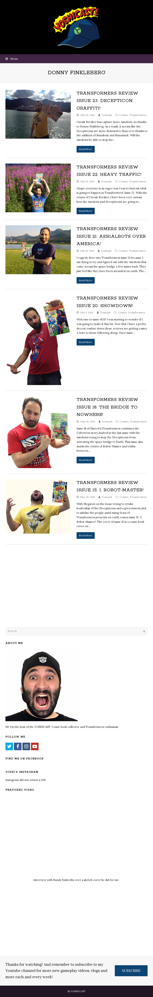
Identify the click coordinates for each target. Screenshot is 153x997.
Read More (85, 149)
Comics (123, 115)
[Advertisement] (30, 595)
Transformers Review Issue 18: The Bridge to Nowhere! (107, 407)
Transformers (137, 115)
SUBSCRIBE (131, 970)
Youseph (107, 115)
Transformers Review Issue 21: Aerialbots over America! (111, 236)
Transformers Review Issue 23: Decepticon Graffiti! (107, 100)
